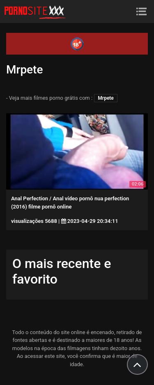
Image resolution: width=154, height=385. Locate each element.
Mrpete (106, 98)
